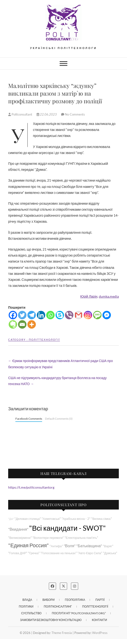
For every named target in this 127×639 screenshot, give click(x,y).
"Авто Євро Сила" (89, 553)
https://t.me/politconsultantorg (31, 487)
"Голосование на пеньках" (58, 553)
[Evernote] (13, 324)
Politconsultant (20, 114)
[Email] (22, 324)
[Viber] (69, 315)
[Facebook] (13, 315)
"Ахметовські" (51, 519)
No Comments (75, 114)
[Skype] (60, 315)
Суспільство (31, 613)
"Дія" (11, 518)
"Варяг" (108, 546)
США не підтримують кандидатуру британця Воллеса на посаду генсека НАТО (57, 381)
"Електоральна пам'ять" (81, 538)
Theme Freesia (61, 633)
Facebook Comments (28, 418)
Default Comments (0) (59, 418)
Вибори (49, 600)
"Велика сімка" (101, 519)
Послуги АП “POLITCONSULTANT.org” (79, 613)
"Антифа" (56, 546)
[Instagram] (88, 315)
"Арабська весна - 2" (76, 519)
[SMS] (97, 315)
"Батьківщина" (89, 545)
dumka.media (109, 296)
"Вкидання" (18, 529)
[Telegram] (31, 315)
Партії (100, 600)
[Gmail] (78, 315)
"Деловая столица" (27, 519)
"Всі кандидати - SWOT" (67, 528)
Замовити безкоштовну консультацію (51, 620)
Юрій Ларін (88, 296)
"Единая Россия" (28, 545)
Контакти (99, 620)
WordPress (100, 633)
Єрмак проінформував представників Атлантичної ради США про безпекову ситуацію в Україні (60, 364)
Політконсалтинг (58, 606)
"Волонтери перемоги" (48, 538)
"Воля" (70, 545)
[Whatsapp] (50, 315)
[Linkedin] (41, 315)
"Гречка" (34, 553)
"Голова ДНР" (17, 553)
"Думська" (110, 553)
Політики (26, 606)
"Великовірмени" (20, 538)
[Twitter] (22, 315)
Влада (27, 600)
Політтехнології (44, 339)
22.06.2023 (47, 114)
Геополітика (75, 600)
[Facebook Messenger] (106, 315)
